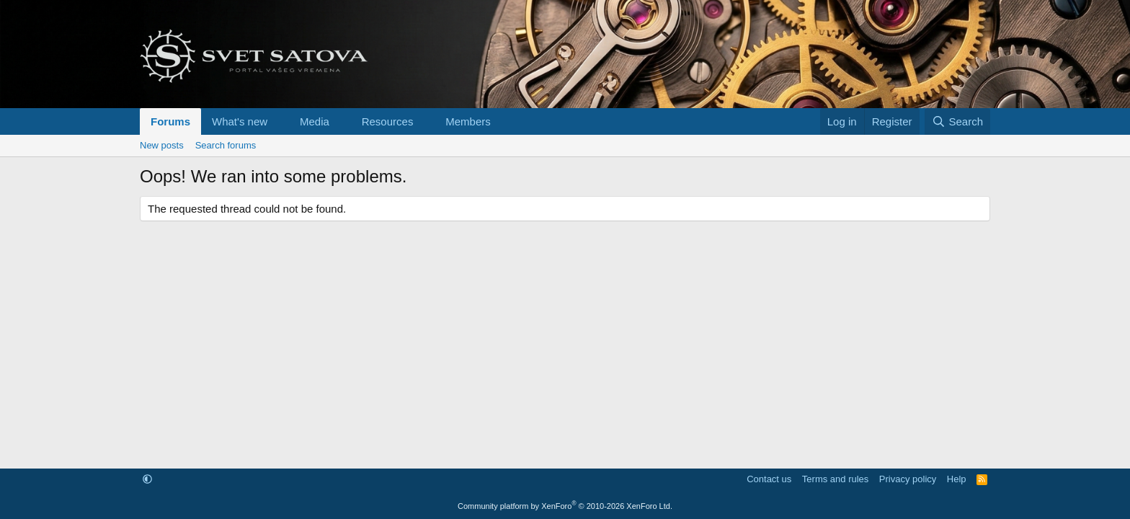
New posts (162, 145)
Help (956, 479)
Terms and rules (835, 479)
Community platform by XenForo (565, 506)
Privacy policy (907, 479)
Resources (388, 121)
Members (468, 121)
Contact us (769, 479)
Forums (170, 121)
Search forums (226, 145)
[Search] (957, 121)
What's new (239, 121)
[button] (279, 121)
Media (314, 121)
